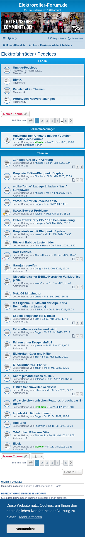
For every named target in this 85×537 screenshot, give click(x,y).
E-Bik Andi (40, 309)
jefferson (39, 379)
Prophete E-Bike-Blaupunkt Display (38, 173)
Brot (36, 318)
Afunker (38, 162)
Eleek (17, 443)
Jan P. (37, 367)
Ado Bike (19, 422)
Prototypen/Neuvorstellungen (34, 98)
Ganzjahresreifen (25, 265)
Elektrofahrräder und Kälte (32, 353)
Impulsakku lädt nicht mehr (32, 413)
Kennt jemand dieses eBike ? (33, 376)
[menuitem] (12, 38)
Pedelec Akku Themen (29, 89)
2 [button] (42, 121)
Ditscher (39, 176)
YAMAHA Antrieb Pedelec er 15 (35, 201)
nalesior (38, 213)
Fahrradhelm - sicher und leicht (35, 329)
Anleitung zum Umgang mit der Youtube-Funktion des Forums (41, 137)
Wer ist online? (11, 481)
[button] (30, 120)
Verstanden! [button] (25, 529)
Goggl (37, 204)
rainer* (38, 234)
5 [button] (57, 121)
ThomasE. (40, 435)
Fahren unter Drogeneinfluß (32, 342)
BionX (17, 79)
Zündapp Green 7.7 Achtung (33, 159)
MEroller (39, 142)
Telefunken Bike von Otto (31, 432)
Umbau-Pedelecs (25, 67)
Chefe (37, 296)
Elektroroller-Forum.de (43, 5)
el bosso (39, 390)
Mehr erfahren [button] (30, 517)
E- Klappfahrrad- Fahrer (29, 364)
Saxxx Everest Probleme (30, 210)
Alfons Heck (41, 245)
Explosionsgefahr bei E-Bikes (34, 315)
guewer (38, 345)
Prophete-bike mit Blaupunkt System (39, 231)
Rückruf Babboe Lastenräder (33, 242)
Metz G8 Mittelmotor (27, 293)
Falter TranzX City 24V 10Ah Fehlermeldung (44, 220)
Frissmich (39, 425)
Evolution (40, 407)
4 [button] (52, 121)
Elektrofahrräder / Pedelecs (28, 53)
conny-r (38, 223)
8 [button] (65, 121)
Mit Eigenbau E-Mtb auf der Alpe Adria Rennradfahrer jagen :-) (40, 304)
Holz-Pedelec (22, 252)
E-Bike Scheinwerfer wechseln (34, 387)
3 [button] (47, 121)
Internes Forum (33, 144)
